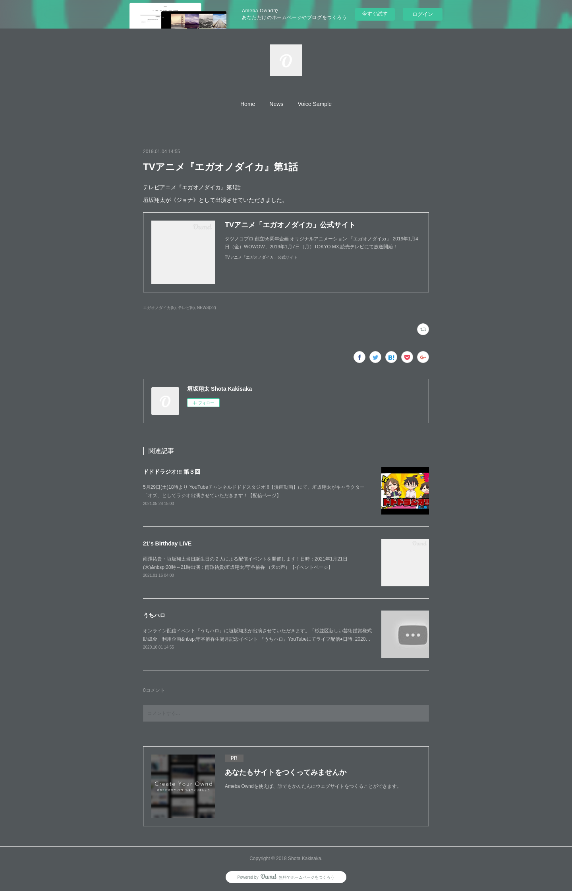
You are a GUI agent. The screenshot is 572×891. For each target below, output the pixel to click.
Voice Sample (315, 104)
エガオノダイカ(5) (159, 307)
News (276, 104)
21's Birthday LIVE (167, 543)
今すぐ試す (375, 14)
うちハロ (154, 615)
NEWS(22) (206, 307)
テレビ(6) (186, 307)
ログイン (422, 14)
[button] (247, 104)
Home (247, 104)
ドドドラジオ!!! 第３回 (171, 472)
